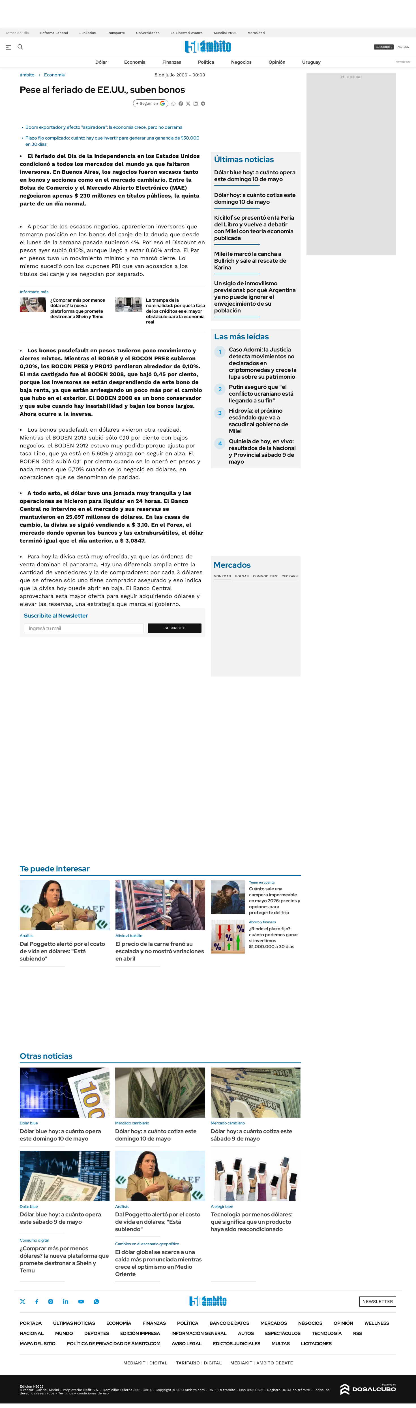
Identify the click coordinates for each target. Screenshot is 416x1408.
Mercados (274, 1323)
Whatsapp (96, 1301)
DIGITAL (145, 1363)
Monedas (222, 576)
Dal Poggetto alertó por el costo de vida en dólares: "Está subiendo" (62, 951)
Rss (357, 1333)
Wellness (376, 1323)
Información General (199, 1333)
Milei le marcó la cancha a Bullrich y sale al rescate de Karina (250, 260)
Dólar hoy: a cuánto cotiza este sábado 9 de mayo (251, 1135)
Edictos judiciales (236, 1344)
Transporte (116, 33)
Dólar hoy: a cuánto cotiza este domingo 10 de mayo (255, 198)
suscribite (384, 46)
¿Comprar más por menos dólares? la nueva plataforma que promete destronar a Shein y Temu (77, 308)
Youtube (81, 1302)
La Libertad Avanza (187, 33)
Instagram (50, 1301)
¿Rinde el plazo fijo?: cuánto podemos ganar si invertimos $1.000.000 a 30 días (273, 937)
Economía (134, 62)
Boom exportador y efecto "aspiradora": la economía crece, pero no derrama (104, 127)
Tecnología (327, 1333)
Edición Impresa (140, 1333)
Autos (246, 1333)
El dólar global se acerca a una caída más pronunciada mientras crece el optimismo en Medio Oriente (158, 1263)
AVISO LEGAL (187, 1344)
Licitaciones (316, 1344)
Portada (31, 1323)
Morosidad (256, 33)
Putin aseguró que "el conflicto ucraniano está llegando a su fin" (261, 393)
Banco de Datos (229, 1323)
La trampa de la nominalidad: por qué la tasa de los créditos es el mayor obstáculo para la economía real (175, 311)
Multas (281, 1344)
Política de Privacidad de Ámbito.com (113, 1344)
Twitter (22, 1301)
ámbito (27, 75)
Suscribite (175, 628)
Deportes (96, 1333)
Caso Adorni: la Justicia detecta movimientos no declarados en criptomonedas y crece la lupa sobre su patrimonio (263, 363)
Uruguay (311, 62)
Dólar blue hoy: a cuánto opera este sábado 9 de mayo (60, 1218)
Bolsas (242, 576)
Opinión (277, 62)
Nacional (32, 1333)
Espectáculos (283, 1333)
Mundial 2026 (225, 33)
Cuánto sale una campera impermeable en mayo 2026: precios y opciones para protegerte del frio (274, 900)
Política (206, 62)
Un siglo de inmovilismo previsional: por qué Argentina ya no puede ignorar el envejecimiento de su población (255, 297)
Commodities (265, 576)
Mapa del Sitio (37, 1344)
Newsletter (403, 61)
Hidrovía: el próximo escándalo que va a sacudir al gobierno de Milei (258, 421)
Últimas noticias (74, 1323)
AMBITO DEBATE (261, 1363)
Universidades (147, 33)
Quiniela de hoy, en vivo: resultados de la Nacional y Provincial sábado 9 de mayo (262, 451)
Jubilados (88, 33)
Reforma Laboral (54, 33)
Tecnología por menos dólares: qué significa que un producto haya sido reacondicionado (252, 1222)
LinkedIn (65, 1301)
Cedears (290, 576)
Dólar (101, 62)
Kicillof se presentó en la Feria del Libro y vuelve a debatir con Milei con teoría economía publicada (254, 228)
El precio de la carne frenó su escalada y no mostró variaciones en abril (159, 951)
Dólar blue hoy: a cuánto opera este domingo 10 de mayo (254, 176)
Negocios (241, 62)
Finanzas (171, 62)
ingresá (403, 46)
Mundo (64, 1333)
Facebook (36, 1301)
